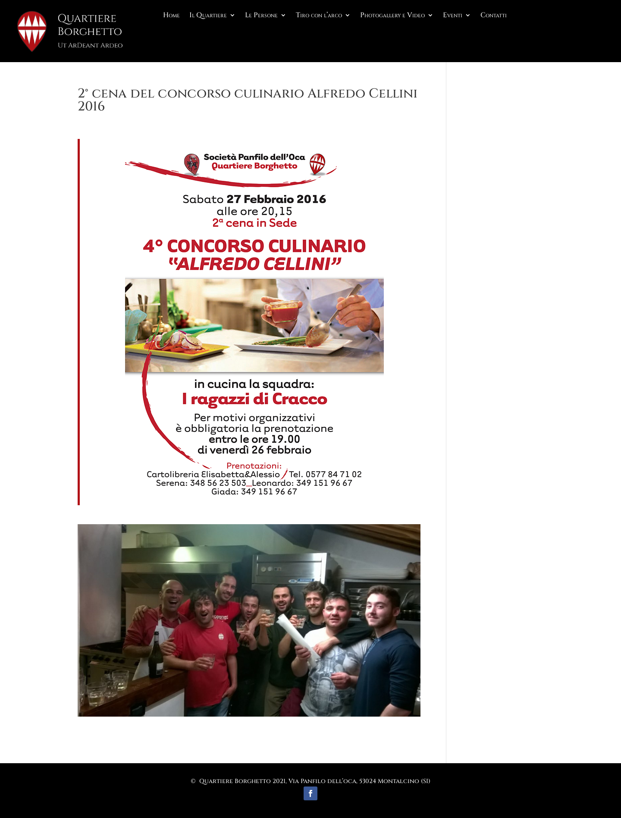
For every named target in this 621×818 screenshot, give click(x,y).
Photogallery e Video (392, 16)
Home (171, 16)
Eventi (452, 16)
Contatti (493, 16)
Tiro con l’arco (319, 16)
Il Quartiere (208, 16)
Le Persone (261, 16)
